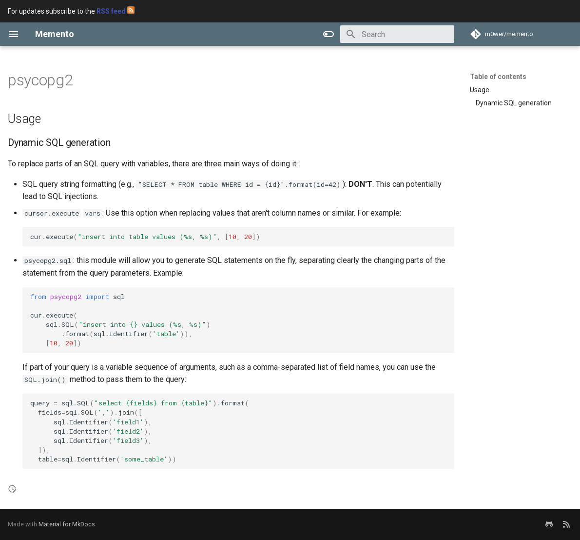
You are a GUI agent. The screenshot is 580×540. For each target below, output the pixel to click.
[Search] (397, 34)
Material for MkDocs (67, 524)
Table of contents (498, 76)
